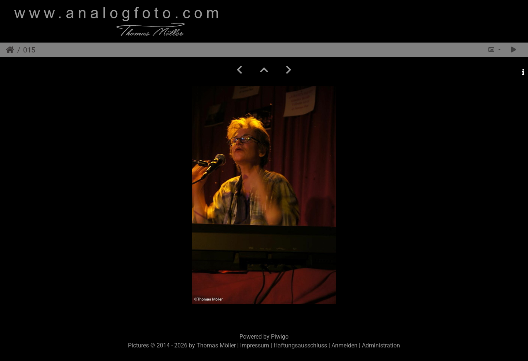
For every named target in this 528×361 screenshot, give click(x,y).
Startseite (10, 49)
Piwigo (280, 336)
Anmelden (344, 345)
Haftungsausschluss (300, 345)
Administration (381, 345)
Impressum (254, 345)
